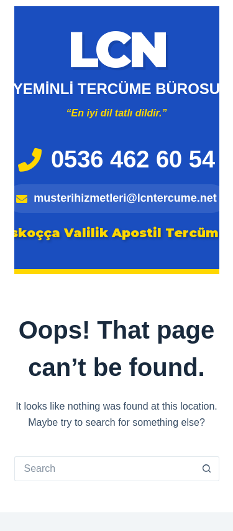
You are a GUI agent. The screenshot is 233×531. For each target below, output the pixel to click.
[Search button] (206, 468)
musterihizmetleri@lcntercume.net (116, 198)
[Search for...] (104, 468)
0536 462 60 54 (116, 159)
